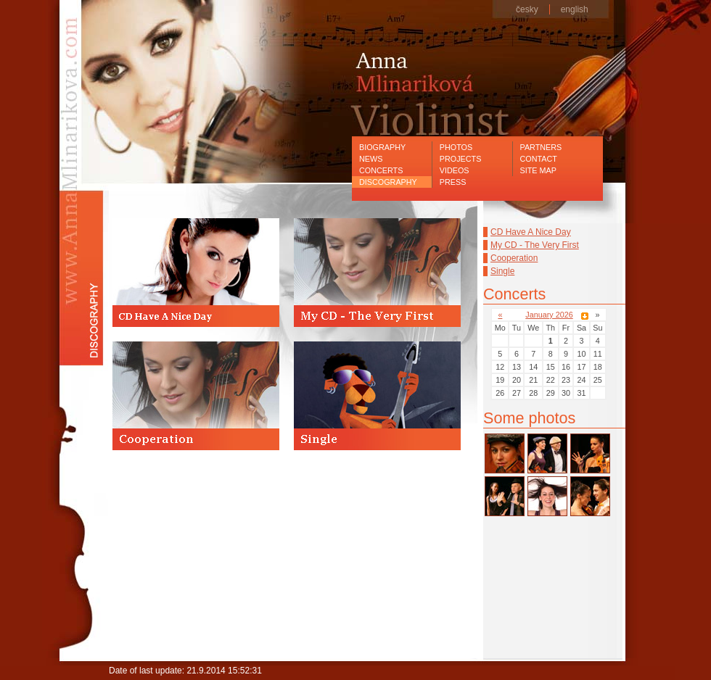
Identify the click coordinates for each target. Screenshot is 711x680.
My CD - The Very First (534, 245)
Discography (388, 182)
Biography (382, 147)
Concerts (381, 170)
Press (453, 182)
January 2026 (548, 314)
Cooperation (514, 258)
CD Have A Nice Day (530, 232)
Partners (541, 147)
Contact (538, 158)
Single (502, 271)
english (574, 9)
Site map (538, 170)
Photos (456, 147)
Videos (454, 170)
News (370, 158)
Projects (461, 158)
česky (527, 9)
